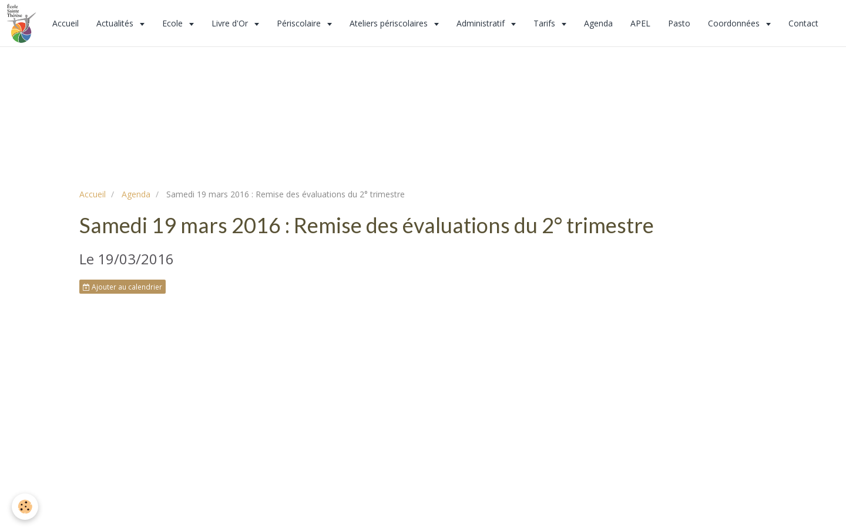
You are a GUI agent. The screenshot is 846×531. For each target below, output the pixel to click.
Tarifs (545, 23)
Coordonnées (735, 23)
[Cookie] (25, 506)
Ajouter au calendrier (122, 286)
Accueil (65, 23)
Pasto (679, 23)
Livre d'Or (231, 23)
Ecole (173, 23)
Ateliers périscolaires (390, 23)
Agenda (598, 23)
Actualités (116, 23)
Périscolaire (300, 23)
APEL (640, 23)
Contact (803, 23)
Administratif (481, 23)
